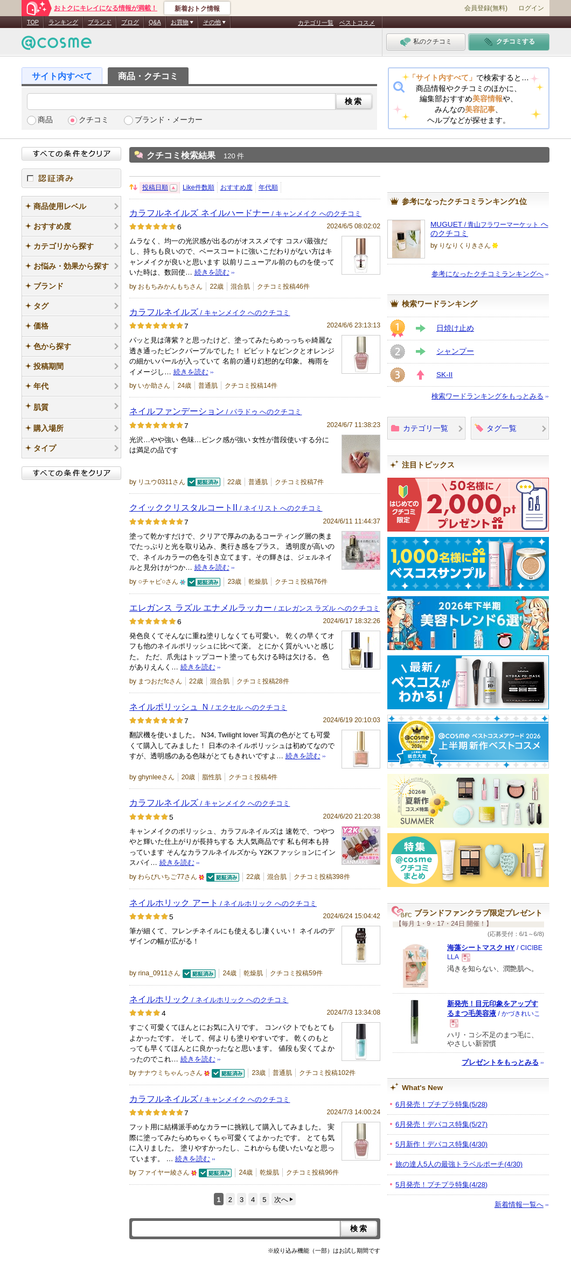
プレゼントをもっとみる (500, 1062)
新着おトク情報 (197, 8)
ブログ (130, 22)
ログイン (531, 8)
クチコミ (94, 120)
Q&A (155, 22)
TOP (33, 22)
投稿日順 (155, 187)
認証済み (71, 178)
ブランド (100, 22)
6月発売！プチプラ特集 (441, 1104)
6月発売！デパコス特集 (441, 1124)
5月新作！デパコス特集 (441, 1144)
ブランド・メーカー (169, 120)
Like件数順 (198, 187)
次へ (281, 1200)
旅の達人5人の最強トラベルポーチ (459, 1164)
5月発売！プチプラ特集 (441, 1185)
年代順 (268, 187)
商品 (45, 120)
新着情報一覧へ (519, 1204)
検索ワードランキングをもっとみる (487, 396)
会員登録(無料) (485, 8)
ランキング (63, 22)
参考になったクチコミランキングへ (487, 274)
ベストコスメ (357, 22)
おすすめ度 (236, 187)
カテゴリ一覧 (315, 22)
